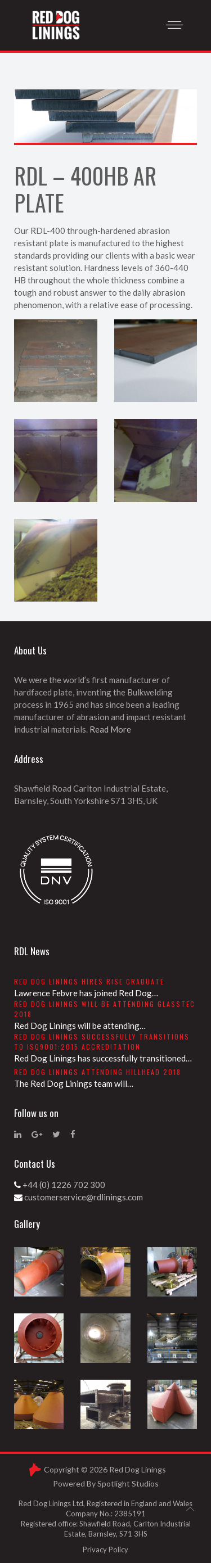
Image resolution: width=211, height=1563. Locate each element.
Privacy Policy (105, 1549)
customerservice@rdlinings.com (83, 1197)
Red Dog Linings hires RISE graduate (89, 981)
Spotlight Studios (128, 1483)
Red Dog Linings (137, 1469)
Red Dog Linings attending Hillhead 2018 (97, 1072)
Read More (110, 729)
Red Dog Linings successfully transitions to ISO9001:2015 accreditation (102, 1041)
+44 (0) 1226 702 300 (64, 1185)
